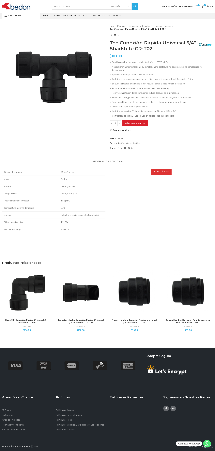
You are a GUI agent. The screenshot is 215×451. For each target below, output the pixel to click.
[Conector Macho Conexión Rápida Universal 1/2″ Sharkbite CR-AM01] (80, 292)
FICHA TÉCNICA (161, 171)
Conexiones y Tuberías (139, 26)
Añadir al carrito (135, 123)
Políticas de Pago (64, 420)
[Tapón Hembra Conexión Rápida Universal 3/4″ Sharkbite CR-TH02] (188, 292)
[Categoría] (119, 6)
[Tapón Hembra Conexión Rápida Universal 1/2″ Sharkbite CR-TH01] (134, 292)
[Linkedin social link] (132, 148)
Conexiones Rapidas (162, 26)
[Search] (95, 6)
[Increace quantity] (119, 123)
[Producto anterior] (111, 35)
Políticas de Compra (65, 410)
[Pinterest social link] (129, 148)
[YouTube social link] (173, 408)
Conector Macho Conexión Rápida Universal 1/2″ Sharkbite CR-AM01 (80, 321)
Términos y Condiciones (13, 425)
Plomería (121, 26)
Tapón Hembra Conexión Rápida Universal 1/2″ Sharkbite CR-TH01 (134, 321)
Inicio (112, 26)
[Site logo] (16, 6)
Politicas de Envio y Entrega (69, 415)
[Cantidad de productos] (115, 123)
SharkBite (27, 326)
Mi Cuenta (6, 410)
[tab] (107, 160)
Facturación (7, 415)
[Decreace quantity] (111, 123)
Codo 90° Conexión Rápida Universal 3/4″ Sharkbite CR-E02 (27, 321)
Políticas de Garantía (65, 429)
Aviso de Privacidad (11, 420)
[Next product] (118, 35)
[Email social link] (125, 148)
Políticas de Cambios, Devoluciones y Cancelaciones (80, 425)
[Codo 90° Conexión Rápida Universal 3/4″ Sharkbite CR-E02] (27, 292)
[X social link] (121, 148)
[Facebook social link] (118, 148)
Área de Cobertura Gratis (13, 429)
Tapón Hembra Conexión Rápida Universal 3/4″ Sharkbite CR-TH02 (188, 321)
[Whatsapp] (207, 443)
